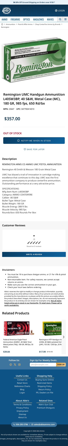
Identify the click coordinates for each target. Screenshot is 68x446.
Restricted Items (44, 383)
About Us (22, 417)
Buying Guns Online (44, 379)
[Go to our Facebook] (11, 365)
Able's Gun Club (46, 404)
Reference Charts (22, 386)
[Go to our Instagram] (19, 365)
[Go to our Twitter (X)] (15, 365)
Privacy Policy (22, 407)
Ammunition (10, 24)
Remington (5, 27)
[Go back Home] (2, 24)
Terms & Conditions (22, 404)
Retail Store (22, 383)
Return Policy (44, 389)
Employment (22, 411)
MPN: (6, 109)
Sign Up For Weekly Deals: (43, 360)
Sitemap (22, 414)
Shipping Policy (45, 386)
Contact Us (22, 379)
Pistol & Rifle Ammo (25, 24)
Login (22, 392)
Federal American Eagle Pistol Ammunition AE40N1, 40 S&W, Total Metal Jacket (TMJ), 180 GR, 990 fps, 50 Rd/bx (18, 343)
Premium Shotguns (46, 407)
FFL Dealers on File (44, 392)
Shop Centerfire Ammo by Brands (47, 24)
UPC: (18, 109)
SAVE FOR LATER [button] (34, 149)
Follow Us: (14, 360)
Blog (22, 389)
